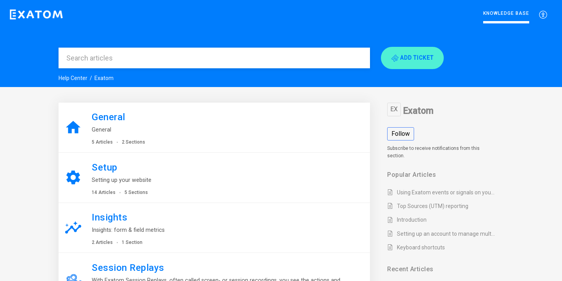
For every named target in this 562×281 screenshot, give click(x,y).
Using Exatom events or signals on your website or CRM (446, 192)
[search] (214, 58)
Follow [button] (400, 133)
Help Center (73, 78)
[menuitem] (543, 14)
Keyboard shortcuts (421, 247)
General (108, 117)
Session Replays (128, 267)
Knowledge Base (506, 13)
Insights (109, 217)
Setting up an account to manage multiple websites (446, 234)
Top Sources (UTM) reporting (432, 206)
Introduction (412, 220)
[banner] (281, 43)
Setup (104, 167)
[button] (412, 58)
